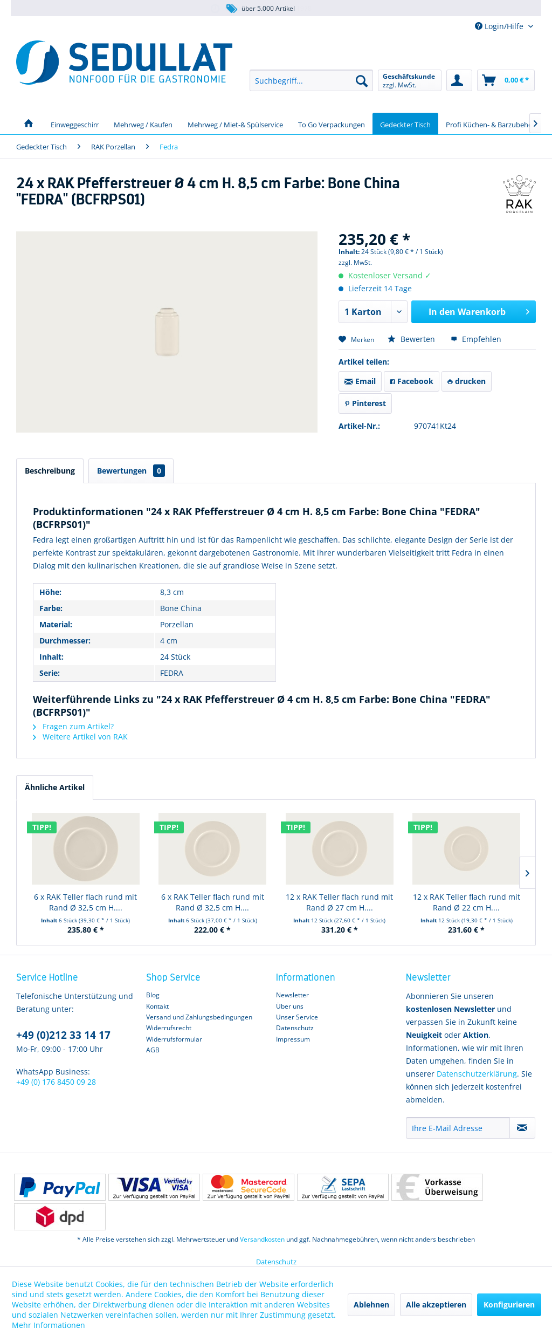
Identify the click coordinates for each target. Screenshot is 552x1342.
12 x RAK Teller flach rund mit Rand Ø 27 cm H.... (339, 902)
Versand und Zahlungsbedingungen (199, 1017)
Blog (153, 994)
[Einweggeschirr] (74, 123)
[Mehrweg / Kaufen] (143, 123)
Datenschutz (295, 1027)
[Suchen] (361, 80)
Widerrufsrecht (168, 1027)
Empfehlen (476, 339)
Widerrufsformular (174, 1039)
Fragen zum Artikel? (73, 726)
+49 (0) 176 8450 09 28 (56, 1082)
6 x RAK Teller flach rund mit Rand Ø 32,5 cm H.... (85, 902)
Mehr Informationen (48, 1325)
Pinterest (365, 403)
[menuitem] (311, 80)
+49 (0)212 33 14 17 (63, 1035)
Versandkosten (262, 1239)
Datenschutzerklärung (477, 1074)
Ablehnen (371, 1304)
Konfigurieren (509, 1304)
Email (360, 381)
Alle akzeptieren (436, 1304)
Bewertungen (131, 470)
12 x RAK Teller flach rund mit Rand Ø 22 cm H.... (466, 902)
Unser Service (297, 1017)
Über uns (289, 1006)
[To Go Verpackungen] (331, 123)
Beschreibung (50, 470)
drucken (466, 381)
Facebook (411, 381)
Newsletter (292, 994)
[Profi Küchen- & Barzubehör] (490, 123)
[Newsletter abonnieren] (522, 1128)
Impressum (293, 1039)
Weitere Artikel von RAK (80, 736)
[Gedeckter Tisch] (405, 123)
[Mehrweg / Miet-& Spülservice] (235, 123)
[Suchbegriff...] (311, 80)
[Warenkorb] (506, 80)
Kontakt (157, 1006)
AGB (153, 1050)
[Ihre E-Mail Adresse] (458, 1128)
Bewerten (412, 339)
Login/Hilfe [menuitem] (500, 26)
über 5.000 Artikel (260, 9)
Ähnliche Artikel (55, 787)
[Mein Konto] (459, 80)
